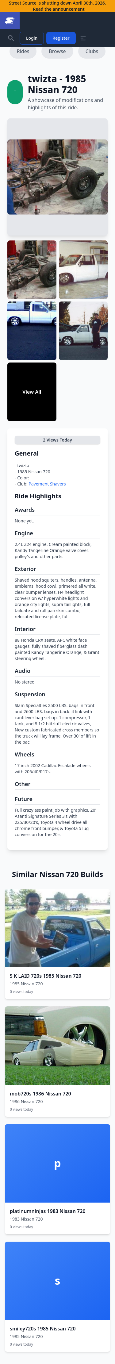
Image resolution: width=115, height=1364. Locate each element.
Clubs (92, 51)
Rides (23, 51)
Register (60, 38)
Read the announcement (58, 9)
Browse (57, 51)
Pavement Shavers (47, 484)
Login (31, 38)
